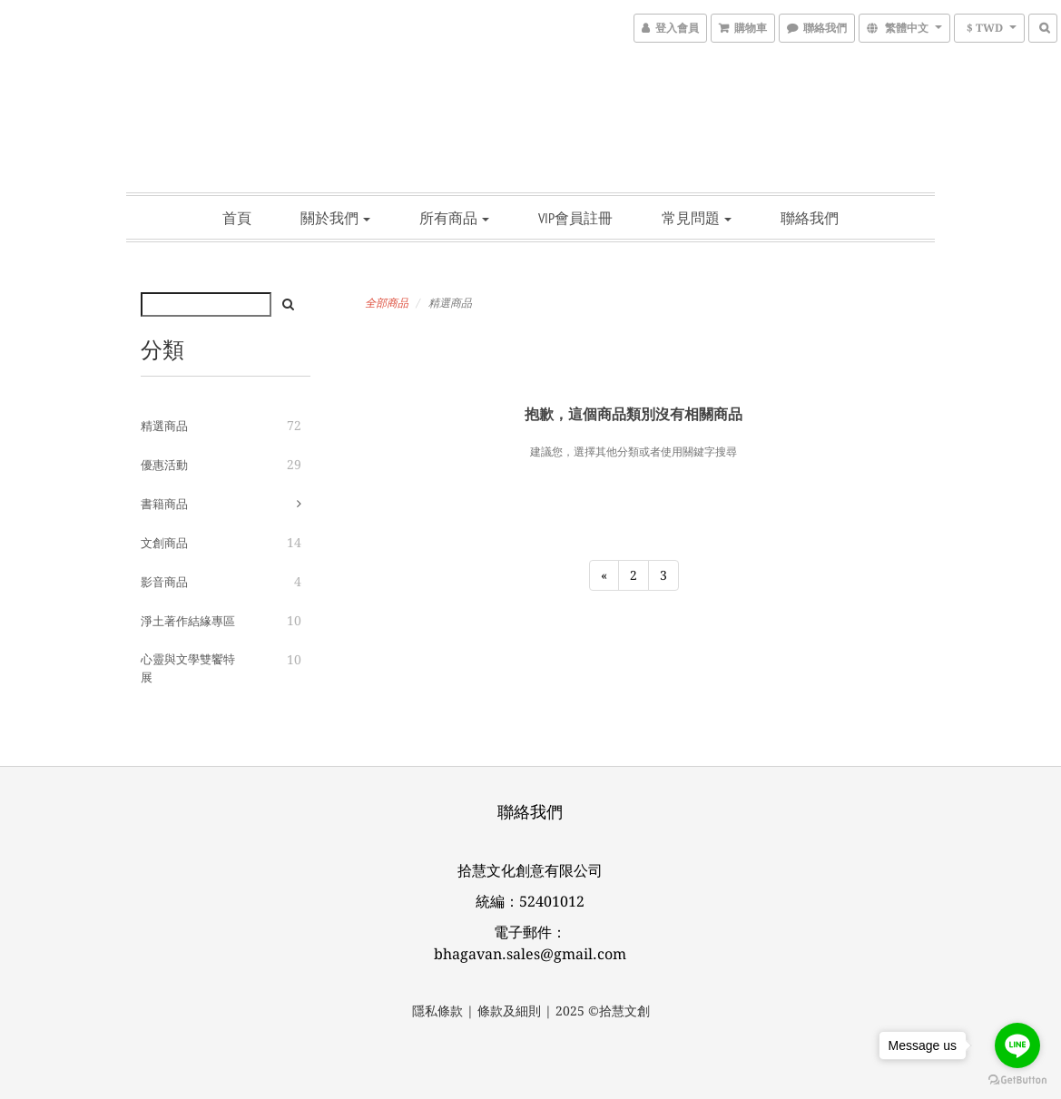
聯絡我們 (810, 218)
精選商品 (164, 426)
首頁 (236, 218)
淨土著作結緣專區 (188, 621)
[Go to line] (1017, 1045)
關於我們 (335, 218)
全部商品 (386, 303)
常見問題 (697, 218)
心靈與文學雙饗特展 (188, 668)
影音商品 (164, 582)
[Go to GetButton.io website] (1017, 1080)
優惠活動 (164, 465)
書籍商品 (164, 504)
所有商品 (454, 218)
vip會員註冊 (575, 218)
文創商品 (164, 543)
